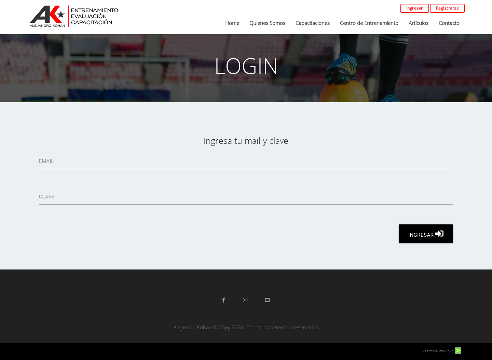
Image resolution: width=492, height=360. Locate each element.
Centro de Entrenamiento (369, 22)
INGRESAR (425, 233)
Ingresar (414, 8)
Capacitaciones (313, 22)
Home (232, 22)
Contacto (449, 22)
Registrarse (447, 8)
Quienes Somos (267, 22)
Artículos (418, 22)
